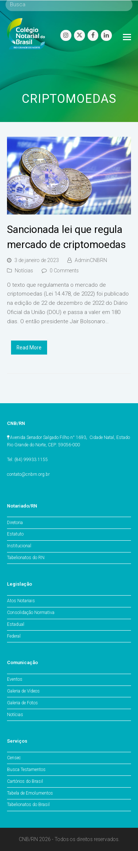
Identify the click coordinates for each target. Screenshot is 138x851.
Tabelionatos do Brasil (28, 804)
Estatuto (15, 534)
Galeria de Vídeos (23, 691)
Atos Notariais (21, 600)
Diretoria (15, 522)
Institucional (19, 545)
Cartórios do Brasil (25, 781)
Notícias (24, 270)
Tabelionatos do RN (26, 557)
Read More (29, 347)
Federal (14, 636)
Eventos (14, 679)
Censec (14, 757)
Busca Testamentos (26, 769)
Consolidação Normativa (30, 612)
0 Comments (64, 270)
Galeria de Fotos (22, 702)
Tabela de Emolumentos (30, 793)
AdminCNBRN (91, 260)
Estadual (15, 624)
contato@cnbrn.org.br (28, 474)
